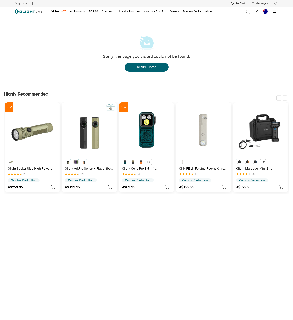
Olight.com (22, 3)
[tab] (58, 11)
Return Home (147, 67)
